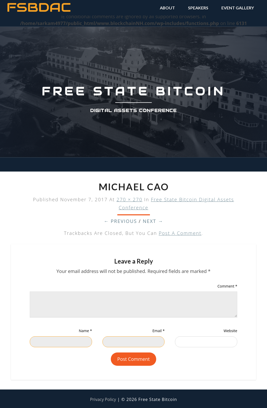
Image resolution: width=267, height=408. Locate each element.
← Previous (120, 221)
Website (230, 330)
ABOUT (167, 7)
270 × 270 (129, 199)
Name (85, 330)
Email (158, 330)
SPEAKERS (198, 7)
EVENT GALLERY (237, 7)
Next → (153, 221)
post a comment (180, 233)
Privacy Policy (103, 399)
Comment (227, 286)
